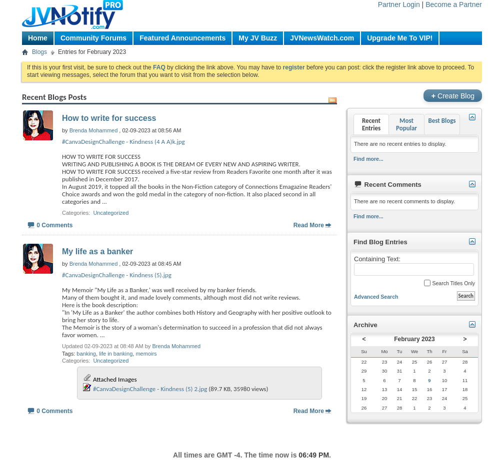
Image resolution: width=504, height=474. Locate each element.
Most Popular (406, 124)
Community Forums (93, 38)
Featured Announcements (183, 38)
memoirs (146, 354)
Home (38, 38)
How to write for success (109, 118)
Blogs (39, 51)
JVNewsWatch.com (322, 38)
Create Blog (452, 95)
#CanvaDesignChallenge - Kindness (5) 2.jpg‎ (150, 389)
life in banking (115, 354)
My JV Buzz (257, 38)
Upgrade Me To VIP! (399, 38)
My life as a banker (97, 251)
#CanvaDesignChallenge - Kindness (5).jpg (117, 275)
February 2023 (414, 339)
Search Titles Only (449, 283)
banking (86, 354)
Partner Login (399, 4)
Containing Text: (414, 265)
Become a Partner (454, 4)
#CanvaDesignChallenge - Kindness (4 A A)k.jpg (123, 141)
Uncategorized (110, 213)
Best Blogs (442, 120)
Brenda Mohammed (176, 346)
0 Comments (54, 225)
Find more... (369, 159)
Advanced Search (376, 297)
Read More (309, 225)
